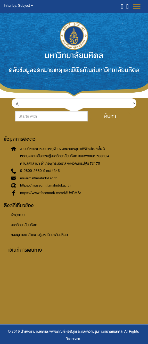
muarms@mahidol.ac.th (38, 178)
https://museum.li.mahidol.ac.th (45, 185)
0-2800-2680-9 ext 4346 (40, 170)
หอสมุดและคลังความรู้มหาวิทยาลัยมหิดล (39, 235)
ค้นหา (110, 116)
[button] (122, 6)
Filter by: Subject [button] (18, 5)
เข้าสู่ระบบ (17, 215)
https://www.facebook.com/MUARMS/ (50, 193)
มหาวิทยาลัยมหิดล (24, 225)
